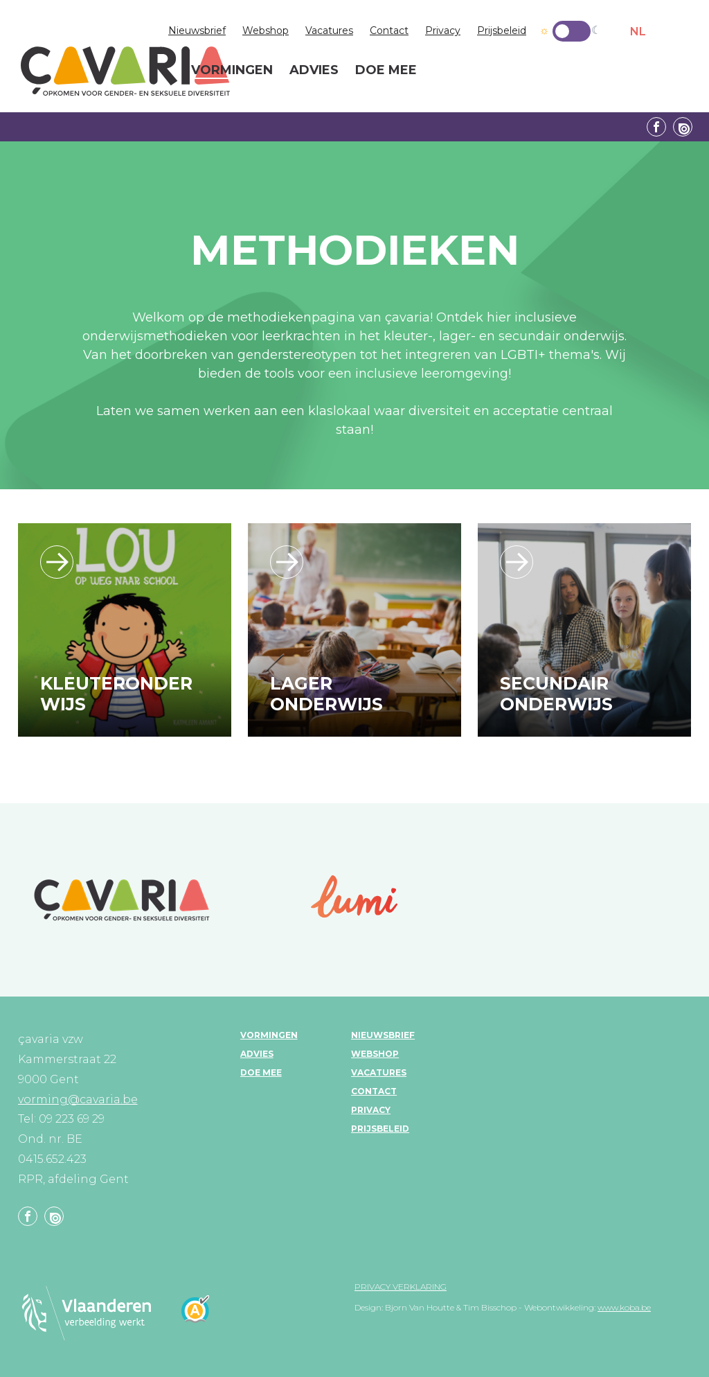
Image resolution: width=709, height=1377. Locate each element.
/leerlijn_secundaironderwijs (516, 562)
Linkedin (682, 127)
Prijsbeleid (501, 30)
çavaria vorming (125, 71)
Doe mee (261, 1072)
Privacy (442, 30)
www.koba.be (624, 1307)
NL (638, 31)
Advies (256, 1054)
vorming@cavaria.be (78, 1099)
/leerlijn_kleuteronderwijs (56, 562)
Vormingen (269, 1035)
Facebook (656, 127)
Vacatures (329, 30)
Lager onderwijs (326, 693)
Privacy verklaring (400, 1286)
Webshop (265, 30)
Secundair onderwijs (556, 693)
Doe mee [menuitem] (386, 71)
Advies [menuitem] (314, 71)
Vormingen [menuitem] (232, 71)
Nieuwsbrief (197, 30)
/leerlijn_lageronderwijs (286, 562)
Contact (389, 30)
